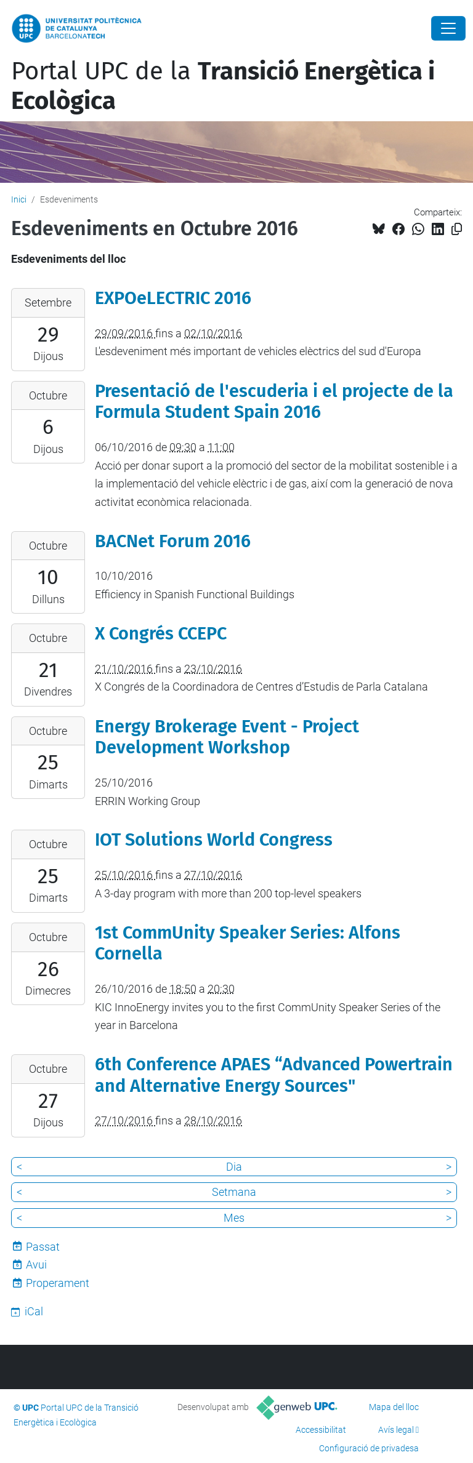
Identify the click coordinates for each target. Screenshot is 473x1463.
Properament (57, 1283)
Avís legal (396, 1430)
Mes (234, 1217)
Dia (234, 1166)
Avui (36, 1264)
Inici (18, 199)
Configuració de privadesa (369, 1448)
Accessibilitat (321, 1430)
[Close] (448, 28)
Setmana (234, 1191)
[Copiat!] (456, 229)
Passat (43, 1246)
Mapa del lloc (394, 1407)
